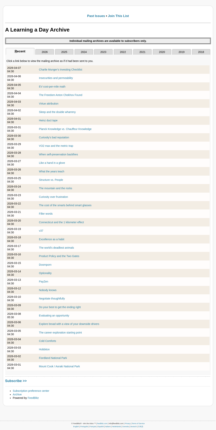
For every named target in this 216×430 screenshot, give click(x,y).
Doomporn (45, 264)
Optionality (45, 273)
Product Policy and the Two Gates (59, 256)
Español (100, 427)
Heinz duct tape (48, 120)
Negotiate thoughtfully (52, 298)
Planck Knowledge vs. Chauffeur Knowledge (65, 129)
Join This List (118, 16)
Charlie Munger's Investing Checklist (60, 69)
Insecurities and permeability (56, 78)
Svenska (125, 427)
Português (84, 427)
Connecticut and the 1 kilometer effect (61, 222)
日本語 (140, 427)
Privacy (128, 423)
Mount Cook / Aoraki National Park (59, 366)
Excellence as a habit (51, 239)
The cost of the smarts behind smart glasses (65, 205)
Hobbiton (44, 349)
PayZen (43, 281)
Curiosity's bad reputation (54, 137)
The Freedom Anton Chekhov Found (60, 95)
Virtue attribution (48, 103)
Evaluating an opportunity (54, 315)
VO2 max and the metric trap (56, 145)
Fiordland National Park (53, 357)
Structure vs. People (51, 179)
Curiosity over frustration (53, 196)
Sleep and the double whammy (57, 112)
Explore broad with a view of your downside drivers (69, 323)
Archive (17, 394)
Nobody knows (48, 290)
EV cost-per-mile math (52, 86)
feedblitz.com (102, 423)
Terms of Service (138, 423)
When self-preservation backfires (58, 154)
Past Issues (96, 16)
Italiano (108, 427)
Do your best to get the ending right (60, 307)
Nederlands (116, 427)
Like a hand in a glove (52, 162)
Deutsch (133, 427)
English (76, 427)
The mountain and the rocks (55, 188)
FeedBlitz (33, 397)
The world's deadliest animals (56, 247)
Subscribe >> (16, 381)
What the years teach (51, 171)
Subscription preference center (31, 390)
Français (93, 427)
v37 (41, 230)
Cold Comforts (47, 340)
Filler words (46, 213)
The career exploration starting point (60, 332)
